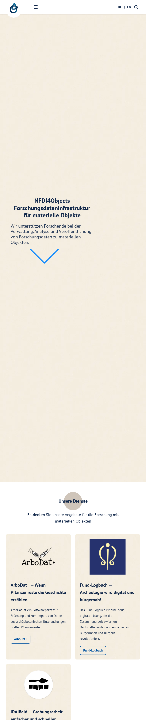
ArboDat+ (20, 639)
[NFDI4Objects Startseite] (13, 10)
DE (120, 7)
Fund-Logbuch (93, 650)
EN (129, 7)
